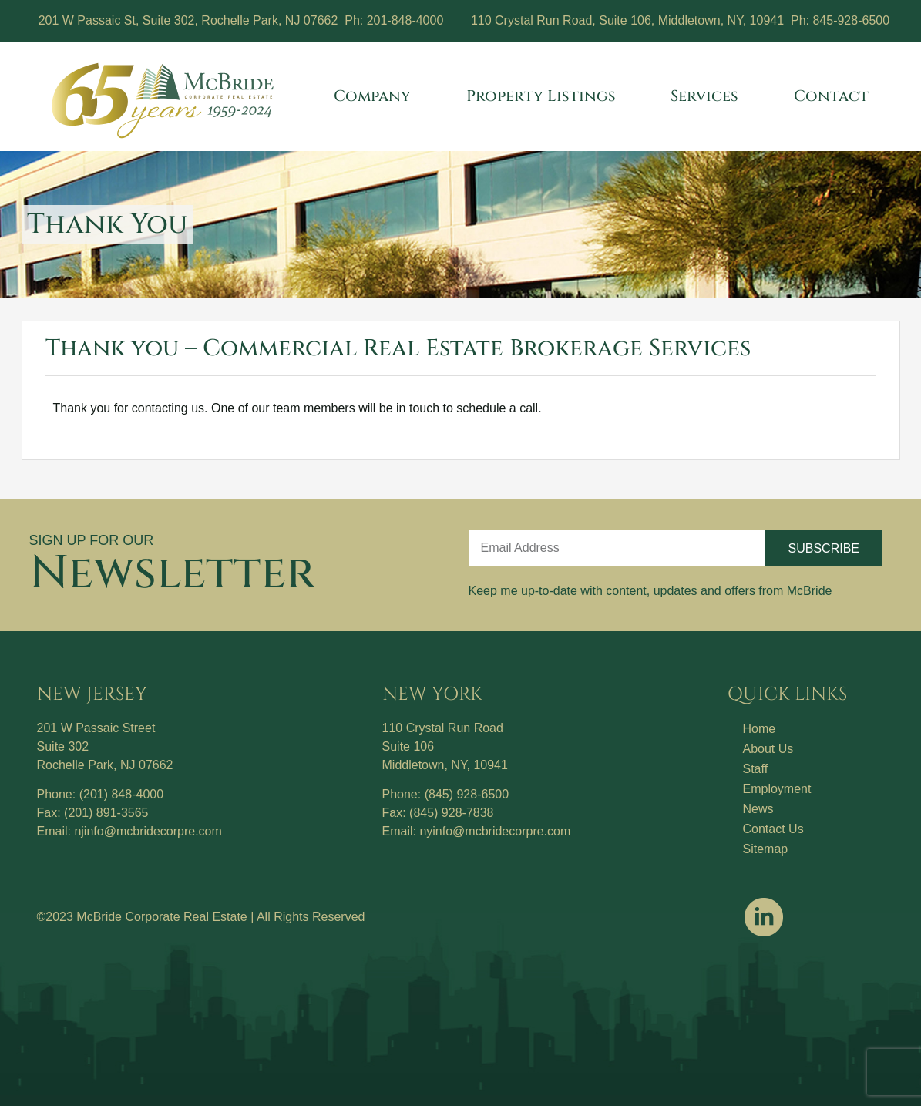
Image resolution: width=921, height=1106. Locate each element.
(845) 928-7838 (451, 812)
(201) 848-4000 (121, 794)
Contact (831, 96)
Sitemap (765, 849)
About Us (768, 748)
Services (708, 96)
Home (759, 728)
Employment (777, 788)
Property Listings (545, 96)
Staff (755, 768)
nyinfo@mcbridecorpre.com (494, 831)
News (758, 808)
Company (376, 96)
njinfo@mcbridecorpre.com (147, 831)
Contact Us (773, 828)
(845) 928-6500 (467, 794)
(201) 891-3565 (106, 812)
